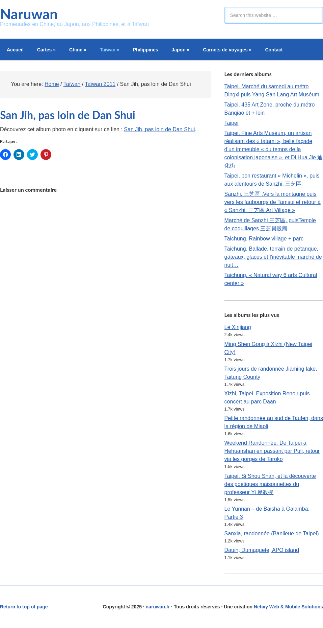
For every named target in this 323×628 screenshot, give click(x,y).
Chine (77, 49)
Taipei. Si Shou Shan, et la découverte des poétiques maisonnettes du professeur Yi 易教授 (270, 484)
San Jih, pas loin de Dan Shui (159, 129)
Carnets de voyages (227, 49)
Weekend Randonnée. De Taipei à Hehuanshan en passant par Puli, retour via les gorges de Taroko (272, 451)
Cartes (46, 49)
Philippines (145, 49)
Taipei (231, 123)
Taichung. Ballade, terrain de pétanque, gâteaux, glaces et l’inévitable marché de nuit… (273, 257)
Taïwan (109, 49)
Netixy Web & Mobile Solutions (288, 606)
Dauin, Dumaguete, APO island (261, 550)
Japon (180, 49)
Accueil (15, 49)
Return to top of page (24, 606)
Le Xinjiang (237, 327)
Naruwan (29, 13)
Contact (273, 49)
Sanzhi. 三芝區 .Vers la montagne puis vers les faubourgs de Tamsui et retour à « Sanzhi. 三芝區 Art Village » (272, 202)
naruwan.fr (158, 606)
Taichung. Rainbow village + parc (263, 238)
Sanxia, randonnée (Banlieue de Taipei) (271, 533)
